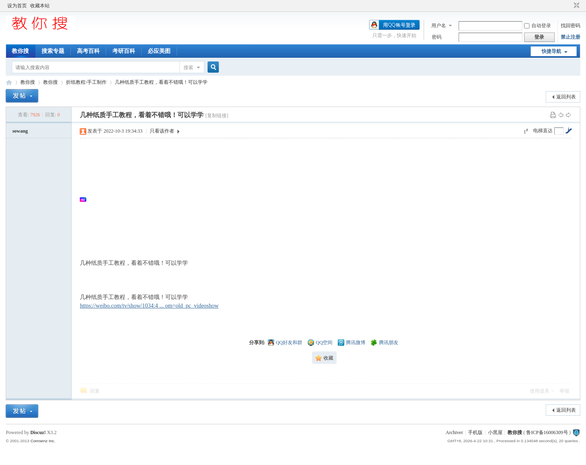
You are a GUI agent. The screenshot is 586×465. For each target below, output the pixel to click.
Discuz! (38, 432)
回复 (95, 391)
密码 (437, 37)
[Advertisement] (329, 199)
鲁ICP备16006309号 (547, 432)
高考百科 (88, 51)
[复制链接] (217, 115)
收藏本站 (40, 6)
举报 (564, 391)
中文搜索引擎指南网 (9, 82)
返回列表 (566, 97)
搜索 (188, 67)
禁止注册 (570, 37)
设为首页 (17, 6)
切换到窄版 (575, 5)
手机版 (475, 432)
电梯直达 (543, 130)
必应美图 (159, 51)
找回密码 (570, 25)
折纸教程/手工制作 (86, 82)
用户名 (438, 25)
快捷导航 (551, 51)
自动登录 (537, 25)
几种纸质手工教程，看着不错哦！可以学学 (161, 82)
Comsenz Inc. (43, 441)
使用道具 (539, 391)
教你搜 (20, 51)
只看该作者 (162, 131)
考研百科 (123, 51)
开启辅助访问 (569, 5)
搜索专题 (53, 51)
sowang (20, 131)
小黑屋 (495, 432)
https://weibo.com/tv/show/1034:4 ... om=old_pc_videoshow (149, 306)
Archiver (454, 432)
